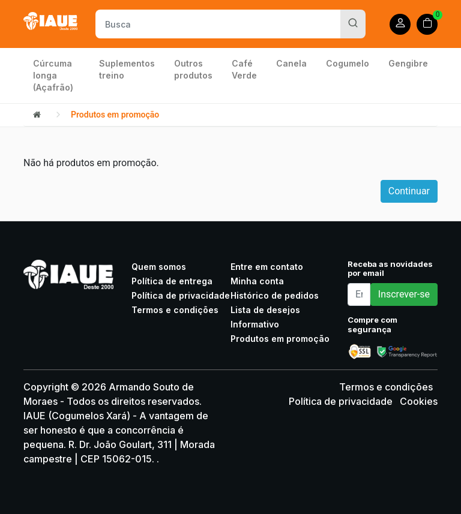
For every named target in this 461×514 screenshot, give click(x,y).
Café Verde (244, 69)
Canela (291, 63)
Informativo (254, 324)
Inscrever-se (404, 294)
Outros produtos (193, 69)
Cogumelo (347, 63)
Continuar (409, 191)
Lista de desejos (265, 310)
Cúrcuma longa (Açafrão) (53, 75)
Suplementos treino (127, 69)
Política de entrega (171, 281)
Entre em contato (266, 266)
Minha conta (257, 281)
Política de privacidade (180, 295)
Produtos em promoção (115, 114)
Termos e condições (174, 310)
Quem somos (158, 266)
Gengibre (408, 63)
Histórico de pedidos (274, 295)
